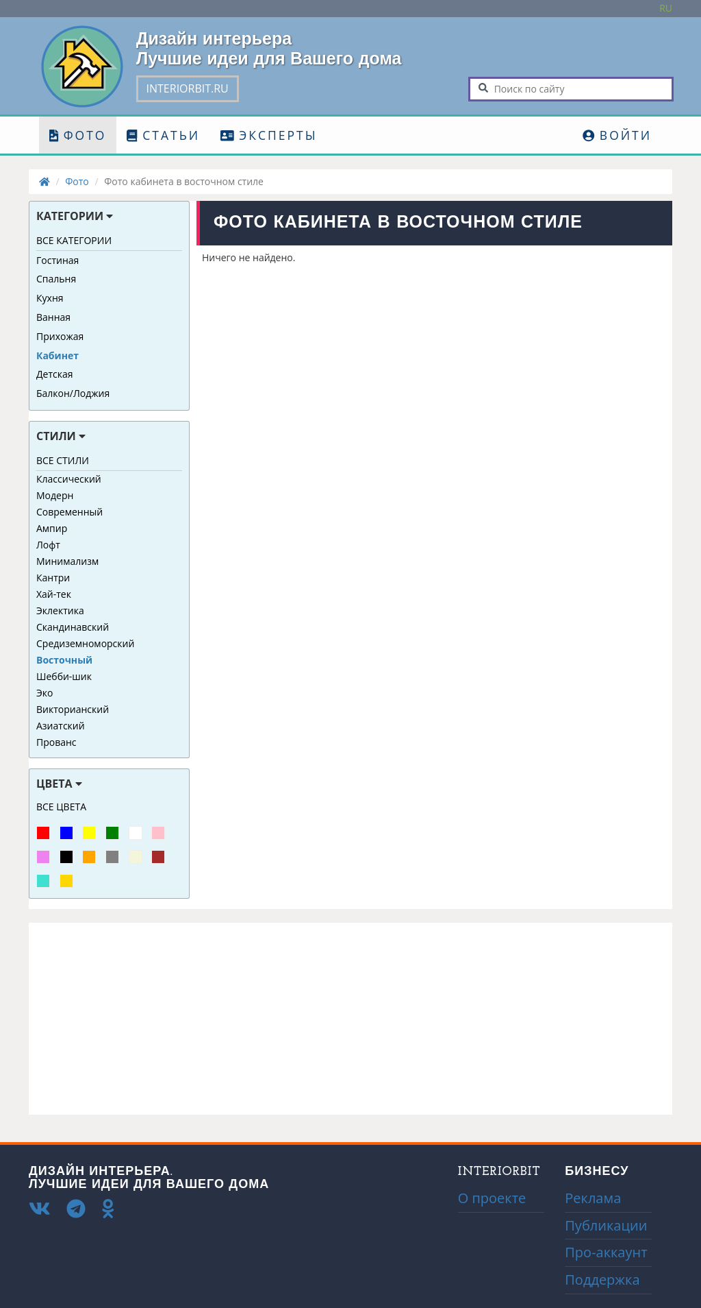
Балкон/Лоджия (73, 393)
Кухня (50, 297)
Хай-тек (53, 594)
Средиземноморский (85, 643)
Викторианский (72, 709)
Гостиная (57, 260)
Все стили (62, 460)
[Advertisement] (350, 1019)
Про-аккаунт (606, 1252)
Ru (665, 7)
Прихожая (60, 336)
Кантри (53, 577)
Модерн (54, 495)
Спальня (56, 278)
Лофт (48, 544)
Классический (68, 478)
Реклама (593, 1198)
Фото (77, 135)
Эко (44, 692)
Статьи (163, 135)
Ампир (51, 528)
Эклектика (60, 610)
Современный (69, 511)
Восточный (64, 659)
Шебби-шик (64, 676)
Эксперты (268, 135)
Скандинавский (72, 626)
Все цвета (61, 806)
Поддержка (602, 1279)
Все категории (74, 240)
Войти (617, 135)
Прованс (56, 742)
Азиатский (60, 725)
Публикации (606, 1225)
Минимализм (67, 561)
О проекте (492, 1198)
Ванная (53, 317)
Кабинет (57, 355)
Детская (54, 373)
